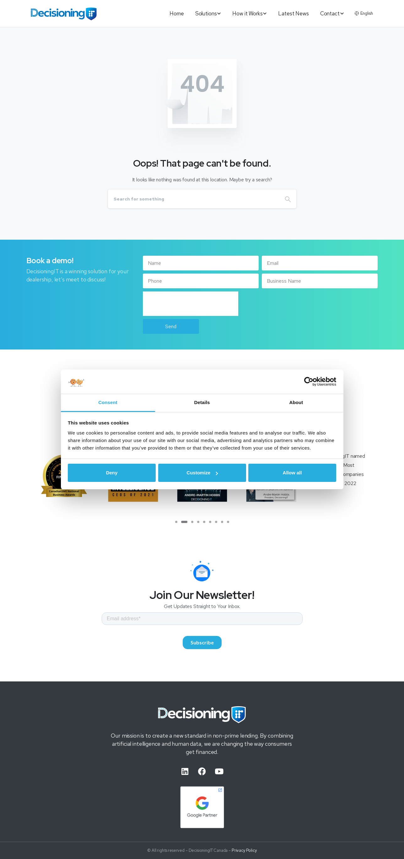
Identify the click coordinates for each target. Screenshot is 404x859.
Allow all (292, 472)
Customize (202, 472)
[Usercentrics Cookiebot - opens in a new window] (308, 381)
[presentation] (190, 303)
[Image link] (202, 717)
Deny (112, 472)
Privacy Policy (244, 853)
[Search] (193, 198)
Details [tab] (202, 402)
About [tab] (296, 402)
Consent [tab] (107, 402)
